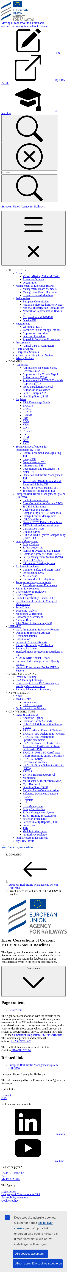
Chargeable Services (27, 351)
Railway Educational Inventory (33, 689)
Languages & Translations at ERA (20, 1194)
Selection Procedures (35, 818)
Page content (33, 981)
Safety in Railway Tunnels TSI (40, 487)
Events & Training (26, 676)
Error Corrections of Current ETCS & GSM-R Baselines (43, 505)
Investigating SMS (33, 572)
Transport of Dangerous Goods (33, 582)
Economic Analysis (27, 610)
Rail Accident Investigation (38, 579)
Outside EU (29, 320)
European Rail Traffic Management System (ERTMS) (35, 884)
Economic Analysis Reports (31, 642)
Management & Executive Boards (35, 285)
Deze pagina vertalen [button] (20, 847)
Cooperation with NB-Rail (38, 317)
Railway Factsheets (27, 648)
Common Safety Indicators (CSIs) (42, 569)
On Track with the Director (31, 708)
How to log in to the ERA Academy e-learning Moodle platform (37, 685)
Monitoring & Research (29, 613)
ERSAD (27, 415)
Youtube (32, 1161)
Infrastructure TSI (33, 465)
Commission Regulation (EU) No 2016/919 (37, 1034)
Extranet (6, 1095)
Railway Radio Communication (41, 790)
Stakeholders (23, 298)
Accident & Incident (27, 566)
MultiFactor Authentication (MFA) (42, 780)
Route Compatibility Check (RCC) (35, 597)
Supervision (29, 825)
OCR (26, 440)
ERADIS (28, 405)
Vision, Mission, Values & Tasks (41, 276)
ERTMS (27, 771)
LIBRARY (15, 626)
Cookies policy (9, 1200)
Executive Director (33, 279)
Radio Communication (35, 500)
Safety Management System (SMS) (43, 556)
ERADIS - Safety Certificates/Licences (35, 760)
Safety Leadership (33, 547)
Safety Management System (39, 812)
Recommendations (26, 635)
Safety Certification (34, 809)
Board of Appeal (25, 348)
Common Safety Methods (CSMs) (42, 553)
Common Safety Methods (37, 720)
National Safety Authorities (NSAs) (43, 304)
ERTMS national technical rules (41, 525)
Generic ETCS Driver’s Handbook (42, 522)
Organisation (30, 282)
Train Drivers (23, 607)
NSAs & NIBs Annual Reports (33, 657)
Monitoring (29, 777)
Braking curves (31, 531)
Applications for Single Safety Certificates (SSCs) (40, 369)
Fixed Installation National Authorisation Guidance (38, 388)
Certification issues (33, 528)
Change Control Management (39, 515)
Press (4, 1176)
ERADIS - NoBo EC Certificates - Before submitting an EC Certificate (43, 754)
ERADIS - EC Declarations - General (44, 733)
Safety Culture (31, 544)
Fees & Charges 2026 (35, 392)
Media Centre (23, 698)
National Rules (24, 620)
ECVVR (27, 430)
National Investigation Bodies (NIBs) (44, 307)
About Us (21, 273)
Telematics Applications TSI (39, 490)
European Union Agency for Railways (23, 206)
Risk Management (33, 806)
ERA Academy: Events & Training (42, 730)
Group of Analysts (33, 560)
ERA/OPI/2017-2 (21, 1041)
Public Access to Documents (32, 837)
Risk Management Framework (40, 585)
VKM (26, 424)
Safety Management (27, 541)
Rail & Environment (27, 588)
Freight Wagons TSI (34, 462)
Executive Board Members (38, 295)
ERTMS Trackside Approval (39, 774)
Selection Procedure (34, 336)
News (19, 695)
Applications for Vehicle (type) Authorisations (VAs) (40, 376)
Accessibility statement (14, 1197)
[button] (3, 847)
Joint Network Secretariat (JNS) (34, 623)
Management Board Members (40, 288)
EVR (25, 433)
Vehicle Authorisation (35, 831)
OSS (4, 1098)
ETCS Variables (32, 519)
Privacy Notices (25, 358)
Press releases (30, 702)
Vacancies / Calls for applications (41, 329)
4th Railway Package (35, 834)
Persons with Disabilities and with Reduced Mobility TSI (42, 483)
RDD (26, 421)
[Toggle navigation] (33, 238)
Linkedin (33, 1134)
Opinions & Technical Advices (33, 632)
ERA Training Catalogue (30, 679)
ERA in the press (32, 705)
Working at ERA (32, 326)
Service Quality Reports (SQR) (40, 821)
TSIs (25, 828)
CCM (26, 437)
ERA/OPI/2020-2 (21, 1050)
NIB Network (30, 575)
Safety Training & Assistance (39, 815)
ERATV (27, 411)
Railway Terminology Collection (34, 645)
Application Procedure (35, 333)
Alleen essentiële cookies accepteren (38, 1263)
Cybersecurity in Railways (31, 591)
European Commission (36, 301)
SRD (25, 418)
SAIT (26, 443)
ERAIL (27, 408)
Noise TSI (28, 471)
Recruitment (23, 323)
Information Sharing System (39, 563)
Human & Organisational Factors (41, 550)
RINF (26, 427)
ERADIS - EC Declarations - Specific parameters (39, 738)
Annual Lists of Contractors (38, 345)
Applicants (22, 364)
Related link (15, 1009)
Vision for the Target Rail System (35, 355)
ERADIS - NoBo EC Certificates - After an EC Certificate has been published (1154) (42, 746)
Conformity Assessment (29, 616)
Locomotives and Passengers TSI (41, 468)
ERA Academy (24, 594)
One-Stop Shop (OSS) (35, 396)
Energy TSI (29, 459)
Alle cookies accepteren (30, 1253)
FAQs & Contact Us (27, 714)
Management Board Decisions (40, 292)
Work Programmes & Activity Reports (37, 629)
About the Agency (33, 717)
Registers (21, 399)
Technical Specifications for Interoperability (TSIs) (31, 448)
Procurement (23, 342)
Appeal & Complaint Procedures (41, 339)
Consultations (23, 638)
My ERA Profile (32, 784)
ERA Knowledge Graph (36, 402)
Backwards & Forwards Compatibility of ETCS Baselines (42, 511)
